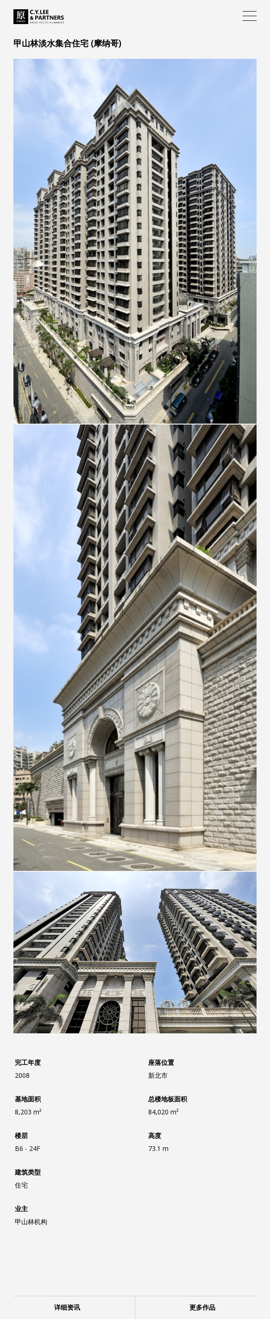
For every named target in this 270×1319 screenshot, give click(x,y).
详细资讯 (67, 1307)
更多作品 (202, 1307)
